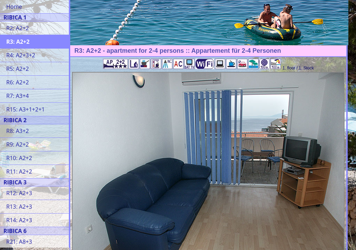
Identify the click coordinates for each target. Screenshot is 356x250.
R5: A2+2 (17, 69)
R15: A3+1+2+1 (25, 109)
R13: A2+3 (19, 206)
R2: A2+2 (17, 28)
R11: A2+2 (19, 171)
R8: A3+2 (17, 131)
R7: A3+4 (17, 96)
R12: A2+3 (19, 193)
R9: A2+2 (17, 144)
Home (14, 6)
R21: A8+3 (19, 241)
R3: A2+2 (18, 41)
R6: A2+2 (17, 82)
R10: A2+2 (19, 158)
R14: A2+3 (19, 220)
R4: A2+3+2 (20, 55)
